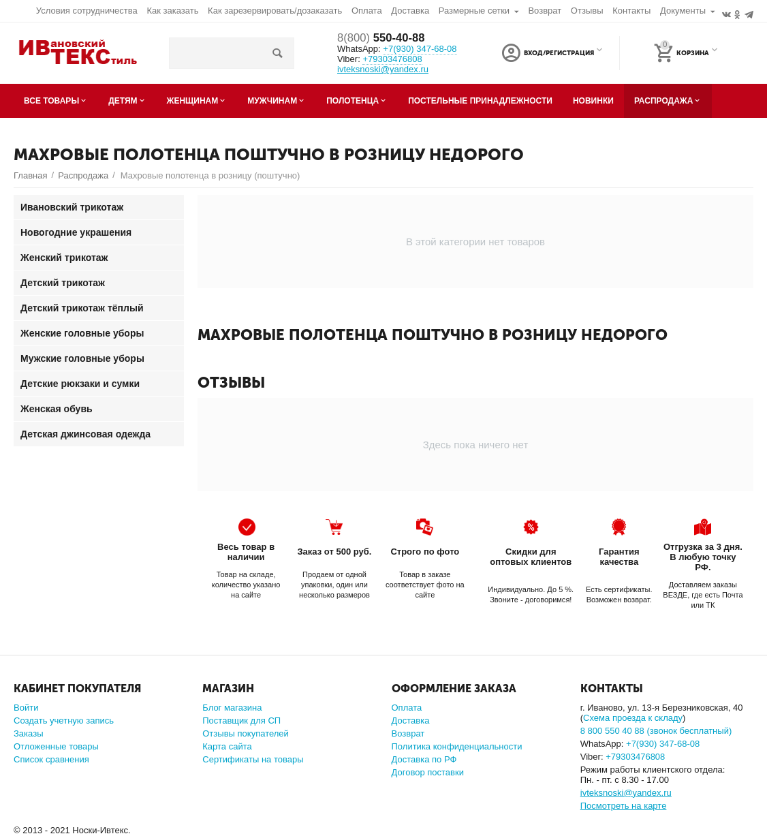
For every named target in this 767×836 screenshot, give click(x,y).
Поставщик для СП (241, 720)
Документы (683, 10)
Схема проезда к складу (633, 718)
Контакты (631, 10)
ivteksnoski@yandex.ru (382, 69)
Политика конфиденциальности (457, 746)
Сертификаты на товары (252, 759)
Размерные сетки (474, 10)
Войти (26, 707)
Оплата (366, 10)
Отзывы (587, 10)
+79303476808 (392, 59)
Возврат (544, 10)
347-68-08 (419, 49)
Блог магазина (232, 707)
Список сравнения (51, 759)
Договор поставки (428, 772)
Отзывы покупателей (245, 733)
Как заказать (172, 10)
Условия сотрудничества (87, 10)
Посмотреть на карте (623, 806)
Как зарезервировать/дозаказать (275, 10)
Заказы (29, 733)
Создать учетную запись (64, 720)
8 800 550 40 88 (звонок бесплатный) (656, 731)
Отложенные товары (56, 746)
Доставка (410, 10)
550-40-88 (384, 38)
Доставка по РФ (424, 759)
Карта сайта (227, 746)
